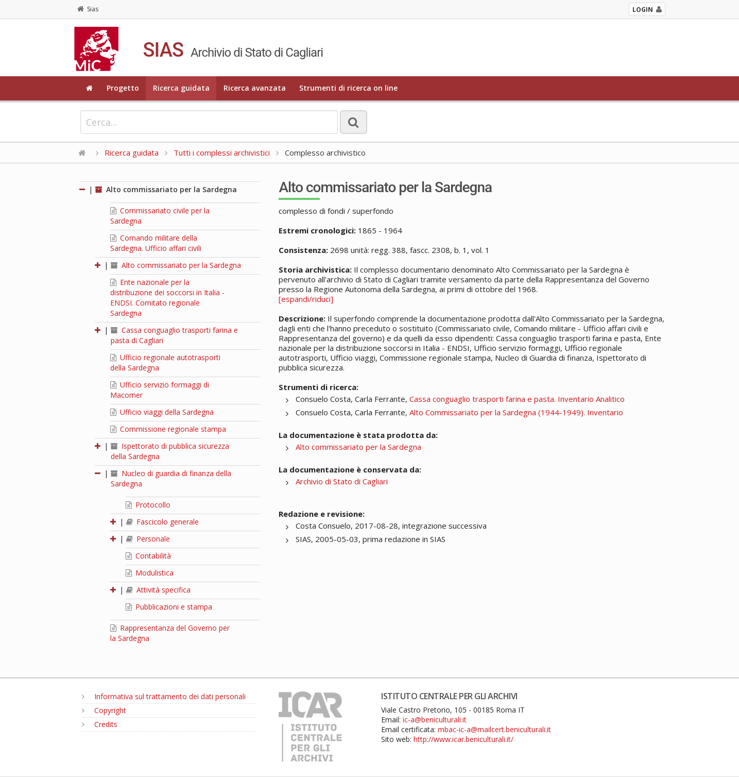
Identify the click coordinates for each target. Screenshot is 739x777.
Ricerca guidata (181, 88)
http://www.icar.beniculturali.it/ (463, 739)
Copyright (104, 710)
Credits (99, 724)
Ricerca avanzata (255, 88)
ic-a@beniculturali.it (435, 719)
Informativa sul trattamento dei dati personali (164, 696)
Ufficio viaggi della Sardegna (162, 412)
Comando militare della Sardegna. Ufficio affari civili (155, 243)
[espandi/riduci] (306, 299)
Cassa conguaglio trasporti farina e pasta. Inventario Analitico (517, 399)
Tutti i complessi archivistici (222, 152)
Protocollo (148, 505)
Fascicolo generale (162, 522)
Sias (87, 9)
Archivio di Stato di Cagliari (342, 481)
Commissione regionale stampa (168, 429)
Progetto (123, 88)
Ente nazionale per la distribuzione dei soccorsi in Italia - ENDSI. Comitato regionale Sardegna (167, 297)
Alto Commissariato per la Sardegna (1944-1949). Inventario (516, 412)
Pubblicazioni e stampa (169, 607)
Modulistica (150, 573)
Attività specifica (158, 590)
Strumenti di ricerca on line (348, 88)
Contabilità (148, 556)
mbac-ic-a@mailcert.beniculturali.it (494, 729)
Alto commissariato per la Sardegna (166, 189)
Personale (148, 539)
